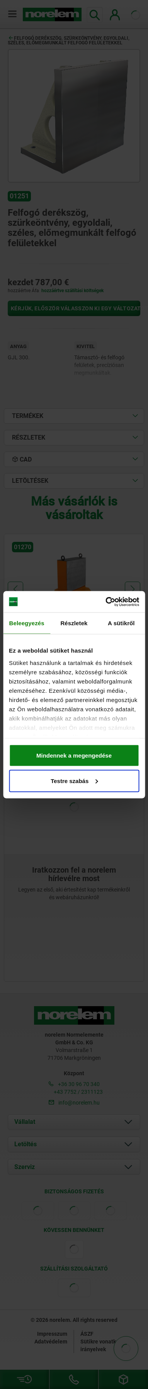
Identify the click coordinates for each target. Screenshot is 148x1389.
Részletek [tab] (73, 623)
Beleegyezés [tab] (26, 623)
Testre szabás (74, 780)
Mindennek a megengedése (74, 755)
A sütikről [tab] (121, 623)
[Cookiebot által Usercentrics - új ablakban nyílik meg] (106, 602)
